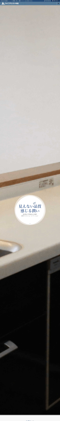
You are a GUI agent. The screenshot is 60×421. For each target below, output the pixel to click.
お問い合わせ (55, 0)
